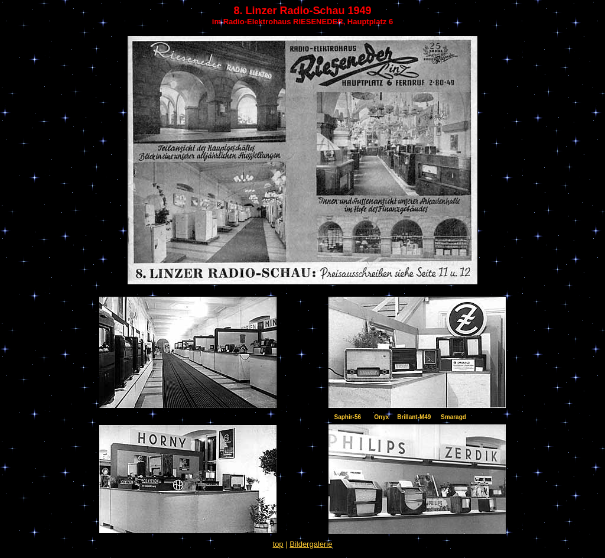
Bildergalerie (311, 544)
